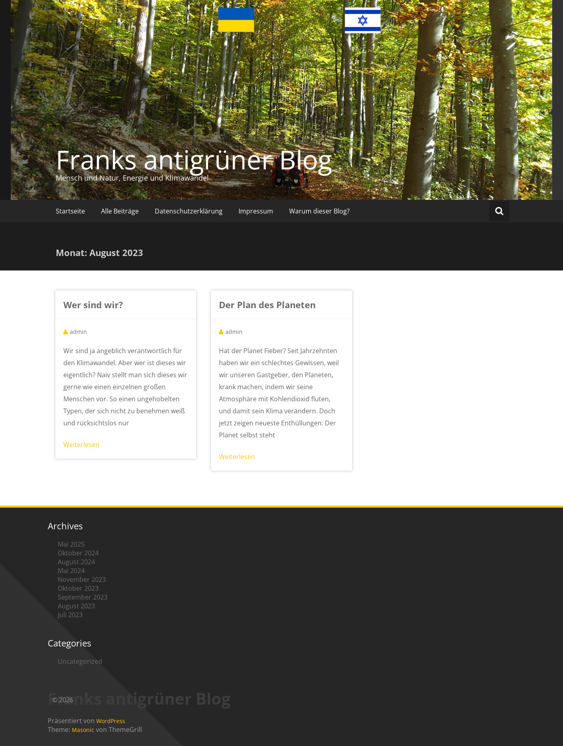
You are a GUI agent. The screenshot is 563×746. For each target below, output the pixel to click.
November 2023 (82, 579)
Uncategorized (80, 661)
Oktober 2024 (78, 553)
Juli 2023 (70, 614)
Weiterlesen (81, 444)
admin (78, 331)
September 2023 (82, 597)
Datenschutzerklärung (189, 211)
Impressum (256, 211)
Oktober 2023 (78, 588)
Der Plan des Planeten (267, 305)
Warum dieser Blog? (319, 211)
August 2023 (76, 606)
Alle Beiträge (120, 211)
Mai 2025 (71, 544)
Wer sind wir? (93, 305)
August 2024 (76, 561)
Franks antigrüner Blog (194, 159)
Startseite (70, 211)
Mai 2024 (71, 570)
